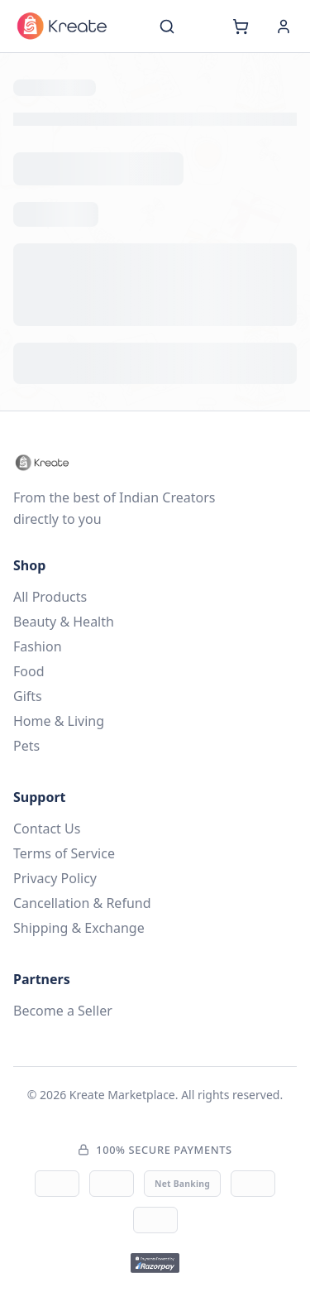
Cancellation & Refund (82, 903)
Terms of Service (64, 853)
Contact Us (46, 828)
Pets (26, 746)
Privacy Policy (55, 878)
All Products (50, 597)
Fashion (37, 646)
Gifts (27, 696)
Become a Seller (62, 1011)
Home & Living (58, 721)
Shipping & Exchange (79, 928)
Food (29, 671)
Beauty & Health (63, 621)
